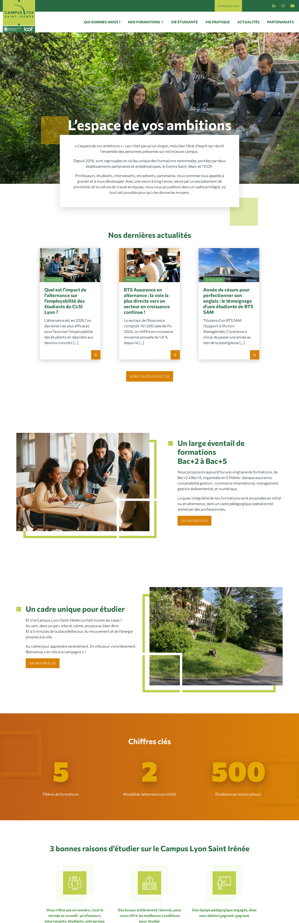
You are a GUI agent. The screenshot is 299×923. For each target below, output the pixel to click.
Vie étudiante (184, 22)
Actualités (248, 22)
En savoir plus (194, 521)
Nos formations (144, 22)
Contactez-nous (228, 6)
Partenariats (280, 22)
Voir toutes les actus (149, 376)
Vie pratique (217, 22)
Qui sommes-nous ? (102, 22)
